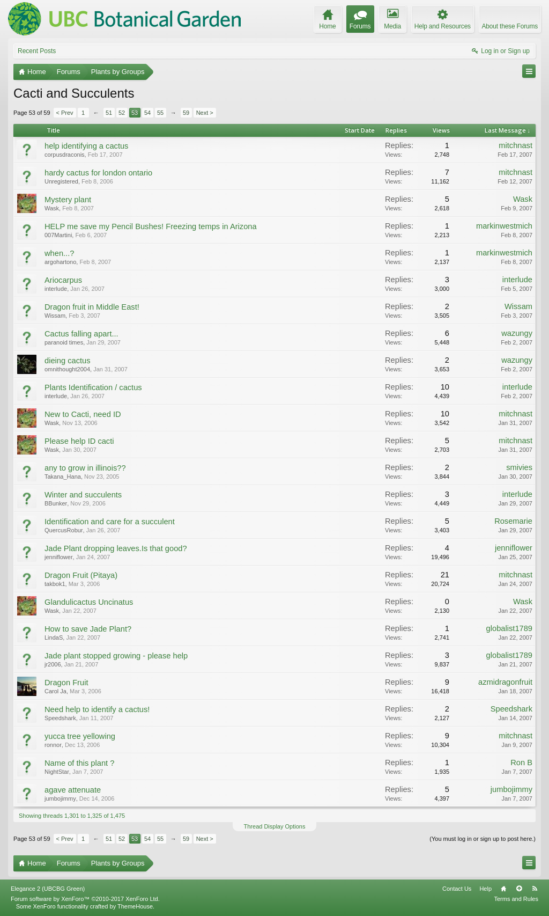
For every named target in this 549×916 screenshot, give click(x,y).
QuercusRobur (63, 530)
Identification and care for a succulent (109, 521)
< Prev (64, 112)
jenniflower (58, 557)
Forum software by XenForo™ (85, 899)
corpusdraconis (64, 154)
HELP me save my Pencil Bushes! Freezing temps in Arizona (150, 226)
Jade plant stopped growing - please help (116, 655)
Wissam (54, 315)
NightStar (56, 771)
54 (147, 112)
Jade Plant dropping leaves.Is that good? (115, 548)
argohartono (60, 262)
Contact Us (456, 888)
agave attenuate (72, 790)
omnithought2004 (67, 369)
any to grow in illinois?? (85, 468)
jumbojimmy (60, 798)
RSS (534, 888)
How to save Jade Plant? (87, 629)
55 (160, 112)
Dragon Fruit (66, 682)
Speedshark (60, 718)
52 (121, 112)
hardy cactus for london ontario (98, 172)
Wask (51, 208)
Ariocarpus (63, 280)
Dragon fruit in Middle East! (91, 307)
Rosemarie (513, 521)
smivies (519, 467)
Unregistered (61, 181)
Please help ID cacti (79, 441)
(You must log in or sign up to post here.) (482, 839)
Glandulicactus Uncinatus (88, 602)
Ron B (521, 762)
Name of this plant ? (79, 763)
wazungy (516, 333)
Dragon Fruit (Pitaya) (80, 575)
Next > (204, 112)
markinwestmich (504, 226)
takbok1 (54, 584)
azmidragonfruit (505, 682)
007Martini (58, 235)
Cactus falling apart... (81, 333)
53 (134, 112)
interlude (55, 288)
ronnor (53, 745)
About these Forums (510, 26)
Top (519, 888)
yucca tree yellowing (79, 736)
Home (503, 888)
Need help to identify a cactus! (97, 709)
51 (109, 112)
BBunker (55, 503)
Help (485, 888)
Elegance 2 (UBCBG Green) (48, 888)
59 (186, 112)
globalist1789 (509, 628)
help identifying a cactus (86, 146)
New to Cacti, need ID (82, 414)
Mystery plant (67, 199)
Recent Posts (37, 51)
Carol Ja (55, 691)
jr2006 (52, 664)
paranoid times (63, 342)
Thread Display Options (275, 826)
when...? (59, 253)
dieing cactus (67, 360)
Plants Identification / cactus (93, 387)
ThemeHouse (135, 906)
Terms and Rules (516, 899)
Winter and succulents (83, 494)
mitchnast (515, 145)
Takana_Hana (62, 476)
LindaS (53, 637)
